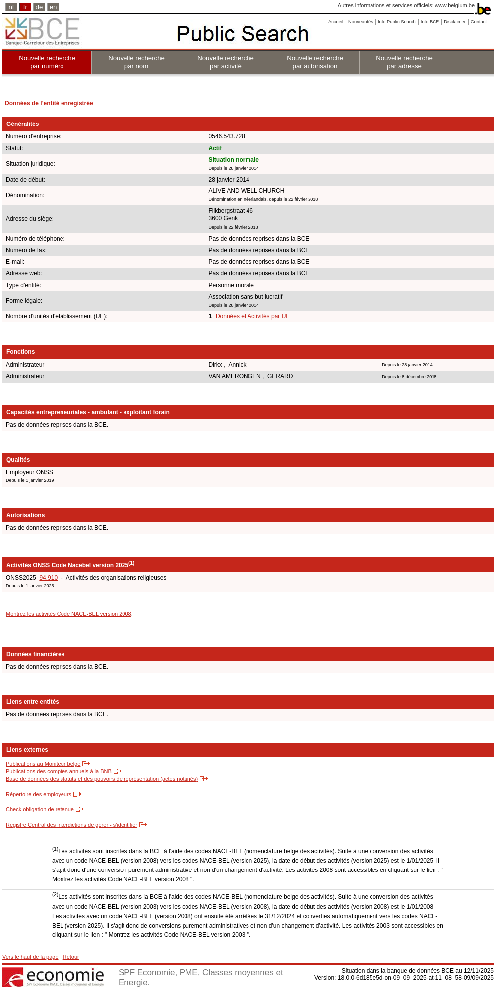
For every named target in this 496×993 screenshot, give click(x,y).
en (53, 7)
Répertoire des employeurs (38, 794)
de (39, 7)
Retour (71, 957)
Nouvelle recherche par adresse (404, 62)
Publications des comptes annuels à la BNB (59, 771)
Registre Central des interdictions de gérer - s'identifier (71, 825)
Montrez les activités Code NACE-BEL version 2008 (68, 614)
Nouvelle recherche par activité (225, 62)
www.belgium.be (455, 5)
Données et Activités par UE (253, 316)
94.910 (48, 577)
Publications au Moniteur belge (43, 764)
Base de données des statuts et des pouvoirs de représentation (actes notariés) (102, 779)
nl (11, 7)
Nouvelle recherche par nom (136, 62)
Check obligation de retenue (40, 809)
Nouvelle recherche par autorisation (315, 62)
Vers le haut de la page (30, 957)
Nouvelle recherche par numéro (47, 62)
